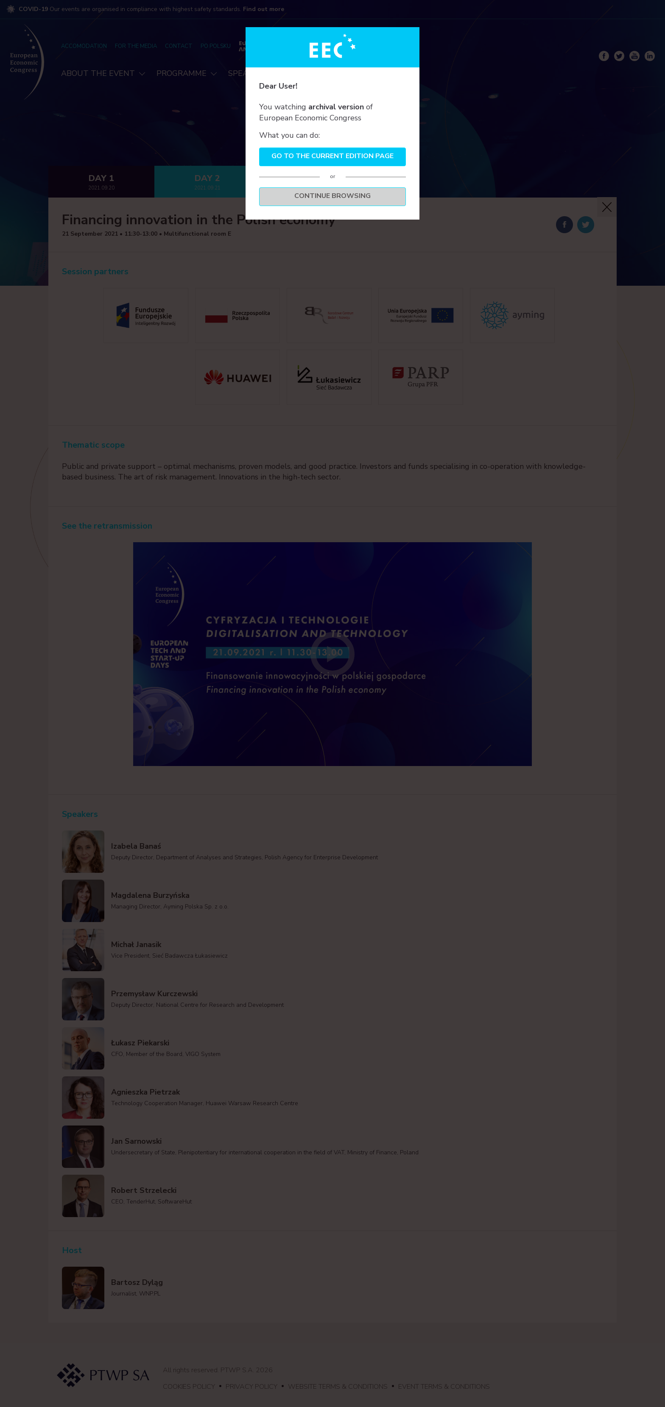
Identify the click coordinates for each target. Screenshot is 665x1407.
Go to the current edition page (332, 156)
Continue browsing (332, 196)
